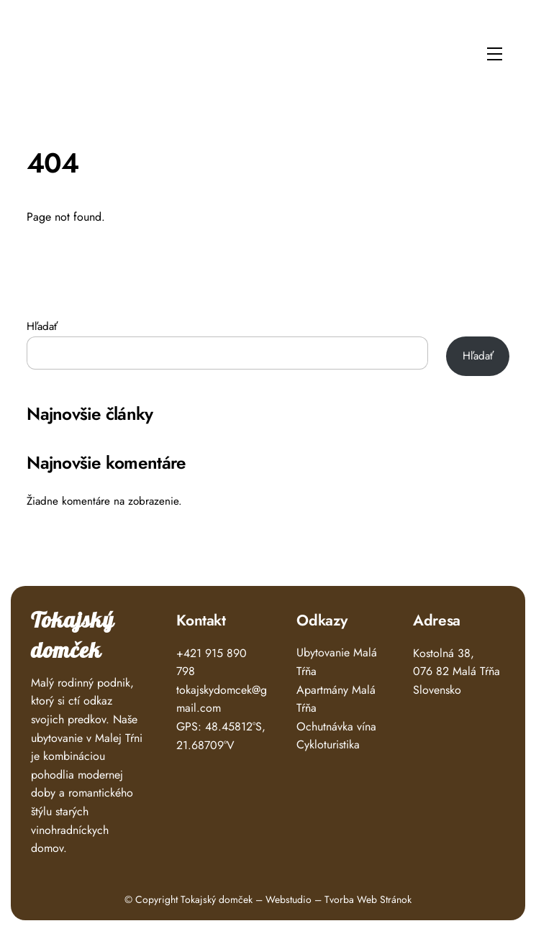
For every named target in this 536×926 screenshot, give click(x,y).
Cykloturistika (328, 744)
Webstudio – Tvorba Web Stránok (338, 899)
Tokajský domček (72, 636)
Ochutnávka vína (336, 726)
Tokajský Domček (62, 50)
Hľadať (42, 326)
